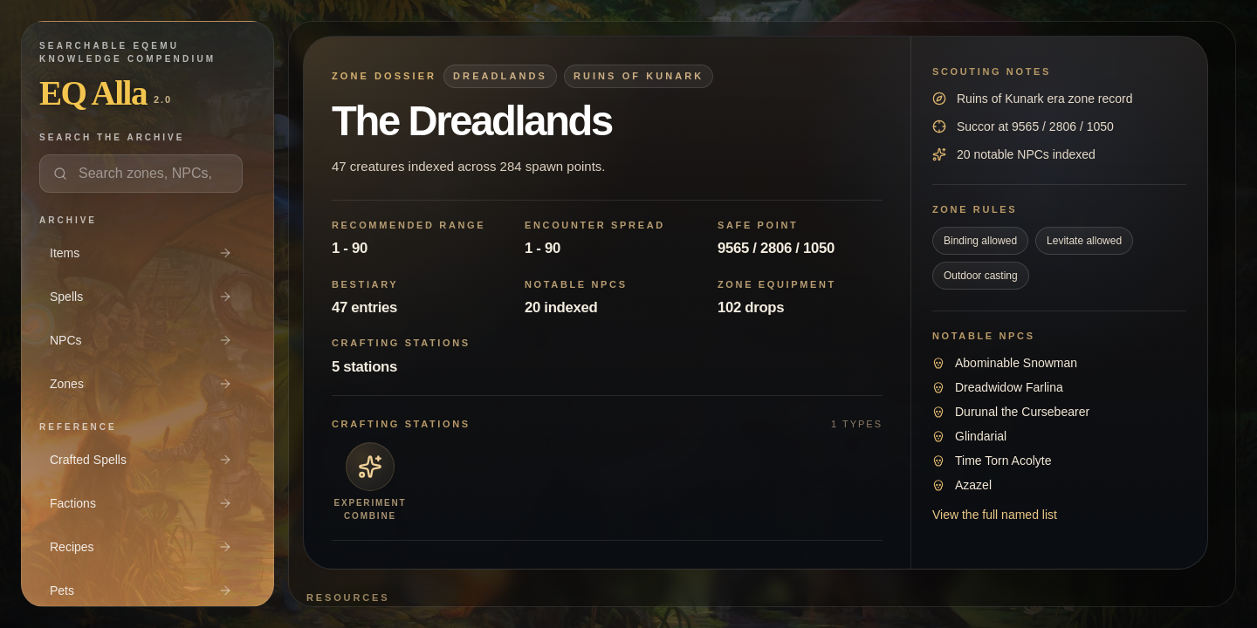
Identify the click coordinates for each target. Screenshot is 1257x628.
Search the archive (111, 137)
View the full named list (994, 515)
